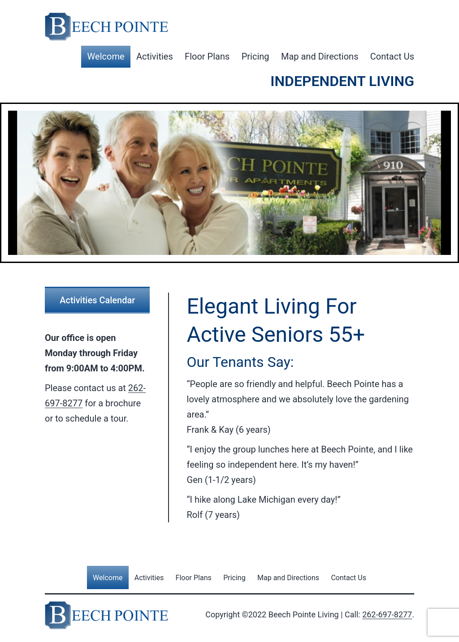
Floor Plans (207, 56)
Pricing (255, 56)
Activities (154, 56)
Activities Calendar (97, 300)
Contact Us (392, 56)
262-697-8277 (387, 614)
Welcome (106, 56)
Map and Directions (320, 56)
